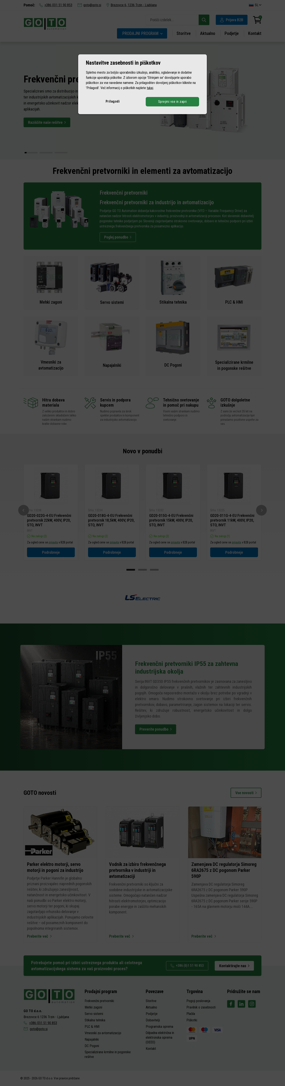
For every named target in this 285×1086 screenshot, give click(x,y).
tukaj (150, 88)
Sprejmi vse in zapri (172, 102)
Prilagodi (113, 101)
